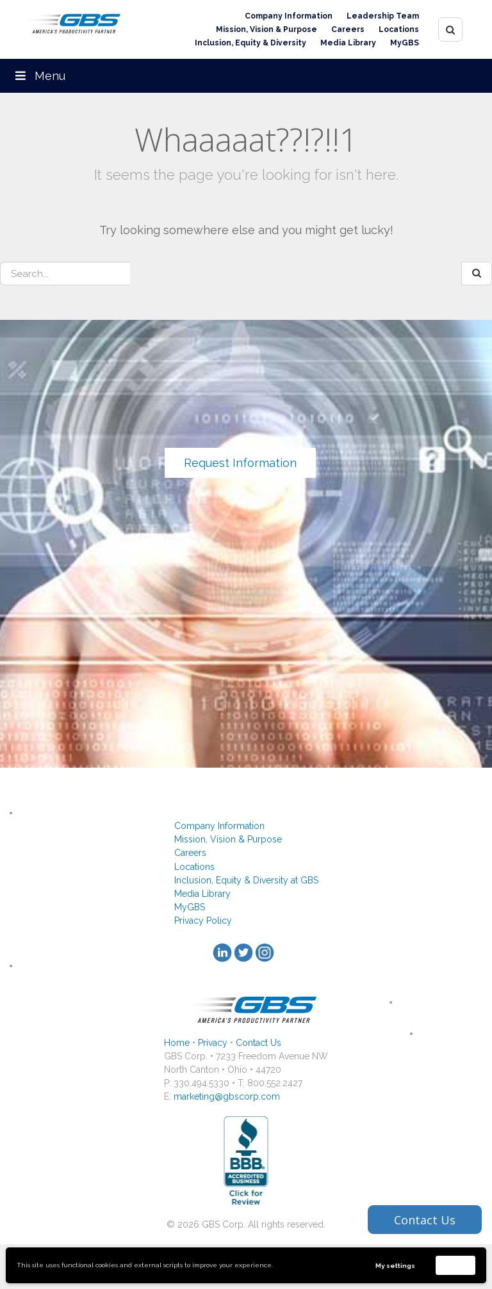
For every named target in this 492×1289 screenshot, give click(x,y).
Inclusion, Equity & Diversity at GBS (246, 880)
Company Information (288, 16)
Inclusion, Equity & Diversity (250, 42)
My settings (395, 1265)
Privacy (212, 1043)
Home (177, 1043)
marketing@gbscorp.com (227, 1096)
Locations (399, 29)
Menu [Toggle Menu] (39, 76)
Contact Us (258, 1043)
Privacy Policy (203, 920)
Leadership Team (383, 16)
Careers (348, 29)
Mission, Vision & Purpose (266, 29)
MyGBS (404, 42)
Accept (455, 1265)
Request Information (240, 463)
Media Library (348, 42)
